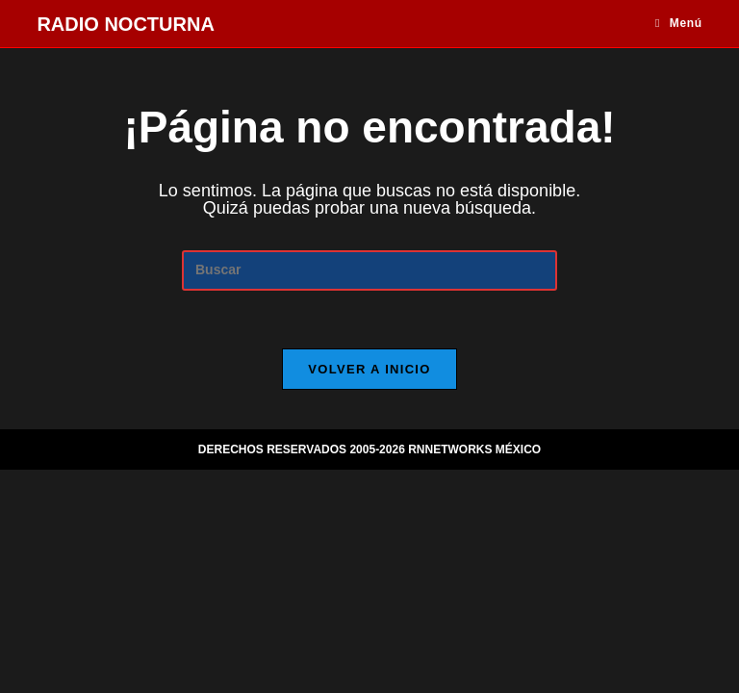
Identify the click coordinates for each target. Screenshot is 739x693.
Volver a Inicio (369, 369)
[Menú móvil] (678, 23)
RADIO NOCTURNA (125, 24)
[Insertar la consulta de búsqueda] (369, 270)
